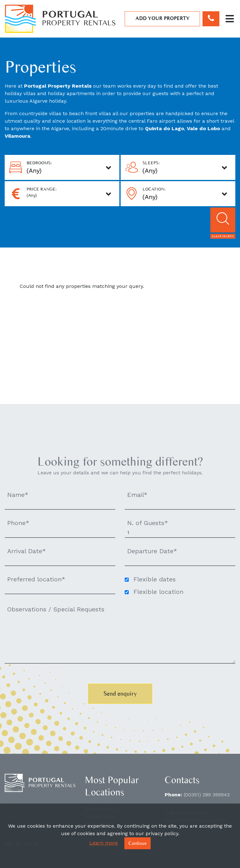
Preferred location (36, 579)
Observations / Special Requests (55, 609)
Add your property (162, 18)
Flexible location (158, 592)
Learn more (103, 843)
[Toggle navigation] (229, 18)
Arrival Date (26, 551)
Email (137, 495)
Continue (137, 843)
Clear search (223, 236)
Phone (18, 523)
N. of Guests (147, 523)
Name (17, 495)
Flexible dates (154, 579)
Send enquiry (120, 693)
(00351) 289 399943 (207, 795)
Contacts (182, 779)
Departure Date (152, 551)
